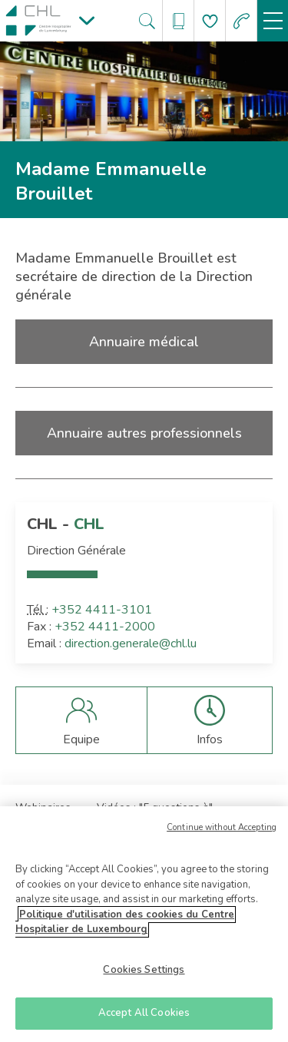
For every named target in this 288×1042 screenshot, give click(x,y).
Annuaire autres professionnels (144, 433)
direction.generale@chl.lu (131, 643)
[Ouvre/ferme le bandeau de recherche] (147, 21)
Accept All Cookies (144, 1018)
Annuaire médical (144, 341)
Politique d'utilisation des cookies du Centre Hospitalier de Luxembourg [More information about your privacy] (124, 926)
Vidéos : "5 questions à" (155, 807)
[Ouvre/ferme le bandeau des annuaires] (178, 21)
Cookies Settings (143, 974)
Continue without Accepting (221, 832)
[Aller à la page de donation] (210, 21)
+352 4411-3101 (101, 610)
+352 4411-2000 (105, 626)
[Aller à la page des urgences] (241, 21)
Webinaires (43, 807)
